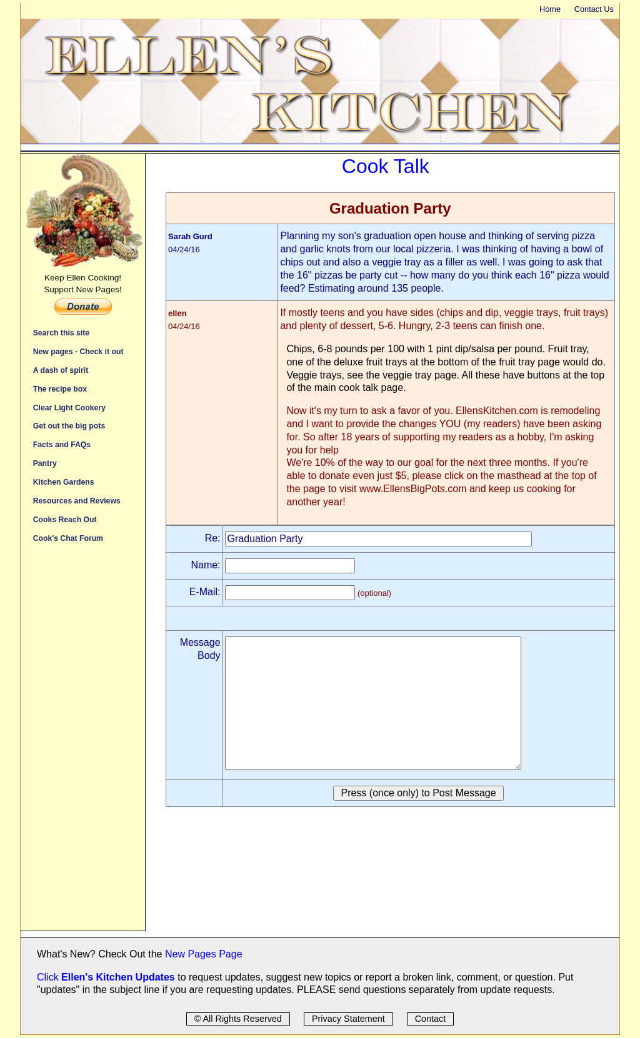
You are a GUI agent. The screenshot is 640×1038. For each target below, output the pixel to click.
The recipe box (60, 389)
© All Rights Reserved (238, 1019)
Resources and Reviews (77, 501)
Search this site (61, 333)
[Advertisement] (82, 743)
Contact (430, 1019)
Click (49, 977)
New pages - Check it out (78, 351)
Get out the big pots (69, 426)
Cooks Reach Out (65, 519)
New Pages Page (203, 954)
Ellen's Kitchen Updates (118, 977)
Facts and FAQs (62, 444)
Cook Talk (385, 166)
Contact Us (594, 9)
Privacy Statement (348, 1019)
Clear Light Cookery (69, 407)
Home (550, 9)
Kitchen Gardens (63, 482)
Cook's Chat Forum (68, 538)
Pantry (45, 463)
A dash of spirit (61, 370)
